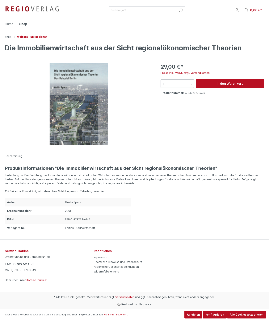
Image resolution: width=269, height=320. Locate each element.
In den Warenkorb (230, 83)
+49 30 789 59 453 (19, 264)
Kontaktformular (37, 280)
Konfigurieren (214, 314)
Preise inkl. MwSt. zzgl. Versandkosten (185, 72)
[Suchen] (180, 10)
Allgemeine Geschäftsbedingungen (116, 266)
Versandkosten (124, 297)
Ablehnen (193, 314)
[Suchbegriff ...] (142, 10)
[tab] (13, 155)
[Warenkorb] (252, 10)
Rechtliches (103, 251)
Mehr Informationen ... (116, 314)
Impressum (100, 257)
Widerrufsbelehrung (106, 271)
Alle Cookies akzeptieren (246, 314)
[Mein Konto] (236, 10)
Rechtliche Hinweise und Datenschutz (118, 262)
